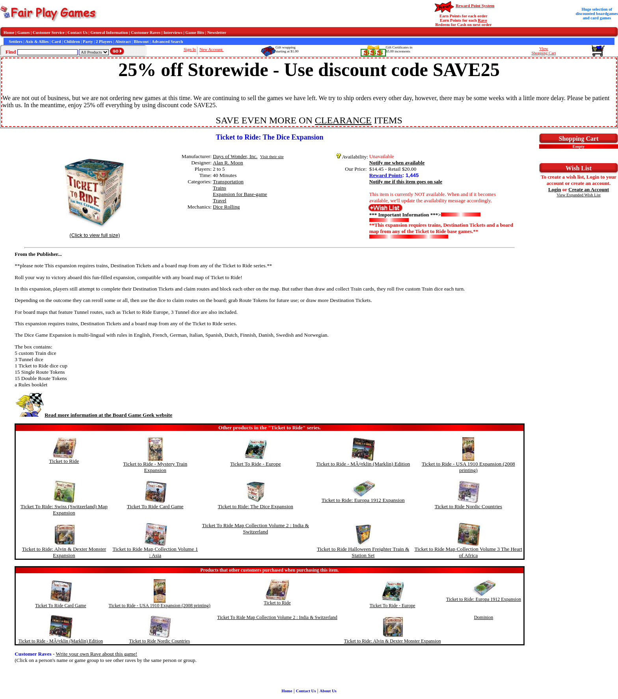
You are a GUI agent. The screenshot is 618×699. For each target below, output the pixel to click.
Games (23, 32)
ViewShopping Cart (543, 51)
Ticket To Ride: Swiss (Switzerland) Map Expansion (64, 509)
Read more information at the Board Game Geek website (93, 415)
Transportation (228, 182)
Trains (219, 188)
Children (72, 41)
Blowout (141, 41)
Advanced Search (167, 41)
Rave (482, 20)
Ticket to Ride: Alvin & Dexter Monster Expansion (64, 552)
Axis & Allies (36, 41)
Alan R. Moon (228, 163)
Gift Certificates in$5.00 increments (399, 49)
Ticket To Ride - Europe (255, 464)
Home (9, 32)
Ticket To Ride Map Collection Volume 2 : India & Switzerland (255, 528)
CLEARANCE (343, 120)
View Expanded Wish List (579, 195)
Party (88, 41)
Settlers (15, 41)
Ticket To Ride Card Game (155, 506)
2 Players (104, 41)
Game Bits (194, 32)
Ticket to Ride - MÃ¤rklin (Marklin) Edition (363, 464)
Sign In (190, 49)
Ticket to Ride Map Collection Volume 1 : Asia (155, 552)
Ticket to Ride (64, 461)
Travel (219, 200)
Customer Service (49, 32)
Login (554, 189)
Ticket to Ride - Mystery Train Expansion (155, 467)
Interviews (173, 32)
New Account (211, 49)
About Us (328, 691)
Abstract (123, 41)
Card (56, 41)
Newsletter (217, 32)
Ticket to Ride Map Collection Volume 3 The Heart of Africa (468, 552)
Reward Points (385, 175)
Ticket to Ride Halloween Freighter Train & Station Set (363, 552)
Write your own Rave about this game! (97, 654)
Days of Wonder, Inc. (235, 156)
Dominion (483, 617)
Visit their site (272, 157)
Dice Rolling (226, 207)
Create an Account (588, 189)
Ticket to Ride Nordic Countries (468, 506)
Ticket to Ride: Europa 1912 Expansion (363, 500)
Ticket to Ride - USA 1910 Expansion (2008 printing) (468, 467)
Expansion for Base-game (240, 194)
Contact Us (77, 32)
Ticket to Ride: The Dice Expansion (255, 506)
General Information (109, 32)
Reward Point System (475, 6)
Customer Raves (145, 32)
